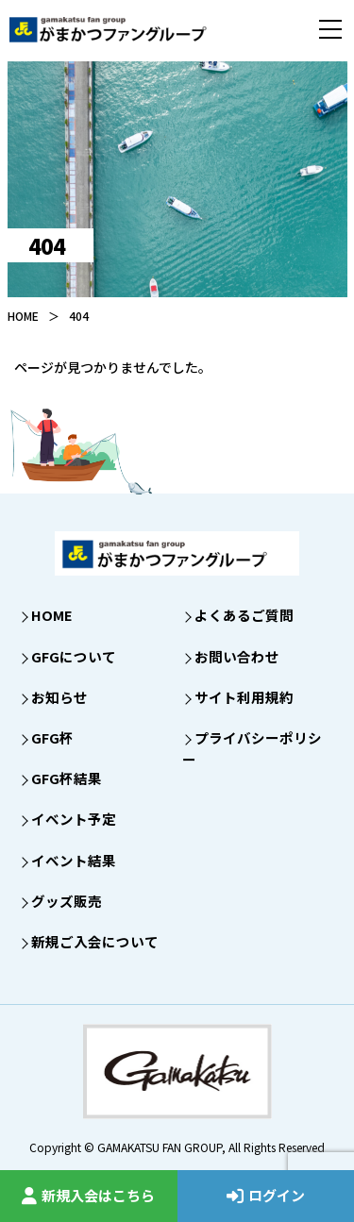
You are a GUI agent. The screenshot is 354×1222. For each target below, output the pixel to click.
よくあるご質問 (244, 615)
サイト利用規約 (244, 697)
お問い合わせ (236, 656)
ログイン (266, 1195)
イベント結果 (73, 860)
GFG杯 (52, 737)
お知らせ (59, 697)
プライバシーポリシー (252, 748)
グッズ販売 (66, 901)
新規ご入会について (95, 941)
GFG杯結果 (66, 778)
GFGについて (73, 656)
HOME (23, 316)
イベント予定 (73, 819)
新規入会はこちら (88, 1195)
